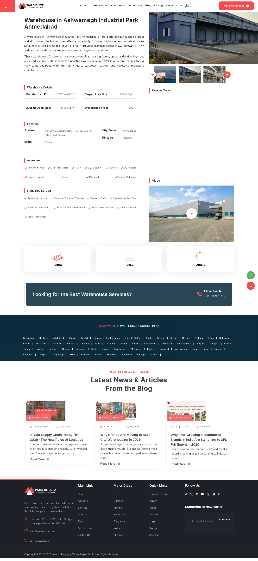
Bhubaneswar (49, 352)
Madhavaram (128, 341)
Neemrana (178, 352)
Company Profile (158, 503)
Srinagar (63, 363)
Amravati (62, 358)
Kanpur (75, 346)
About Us (83, 509)
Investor (153, 523)
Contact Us (84, 544)
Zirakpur (159, 358)
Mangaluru (29, 358)
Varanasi (109, 346)
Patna (189, 346)
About (85, 7)
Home (81, 503)
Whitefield (64, 341)
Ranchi (203, 346)
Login (152, 530)
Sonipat (187, 341)
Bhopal (114, 352)
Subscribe (225, 528)
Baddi (158, 346)
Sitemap (154, 544)
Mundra (126, 358)
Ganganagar (177, 358)
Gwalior (130, 352)
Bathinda (209, 358)
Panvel (81, 341)
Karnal (201, 341)
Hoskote (47, 341)
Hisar (194, 358)
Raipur (207, 352)
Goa (145, 341)
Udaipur (161, 352)
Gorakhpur (92, 346)
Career (153, 509)
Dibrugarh (84, 352)
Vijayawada (81, 358)
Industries (117, 7)
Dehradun (59, 346)
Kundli (172, 341)
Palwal (79, 363)
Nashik (95, 341)
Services (100, 7)
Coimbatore (224, 352)
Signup (153, 537)
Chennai (118, 544)
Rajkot (111, 358)
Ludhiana (126, 346)
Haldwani (46, 363)
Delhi (117, 503)
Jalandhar (174, 346)
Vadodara (143, 358)
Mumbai (118, 516)
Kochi (194, 352)
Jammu (225, 358)
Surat (98, 358)
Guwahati (29, 352)
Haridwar (29, 363)
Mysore (46, 358)
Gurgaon (118, 509)
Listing (158, 7)
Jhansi (43, 346)
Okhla (158, 341)
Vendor (153, 516)
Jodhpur (145, 352)
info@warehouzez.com (42, 540)
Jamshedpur (220, 346)
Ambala (28, 346)
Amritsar (143, 346)
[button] (152, 77)
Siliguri (67, 352)
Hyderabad (120, 523)
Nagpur (110, 341)
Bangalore (119, 530)
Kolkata (118, 537)
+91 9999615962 (39, 547)
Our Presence (85, 537)
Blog (148, 7)
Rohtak (216, 341)
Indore (100, 352)
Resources (174, 7)
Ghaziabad (29, 341)
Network (135, 7)
